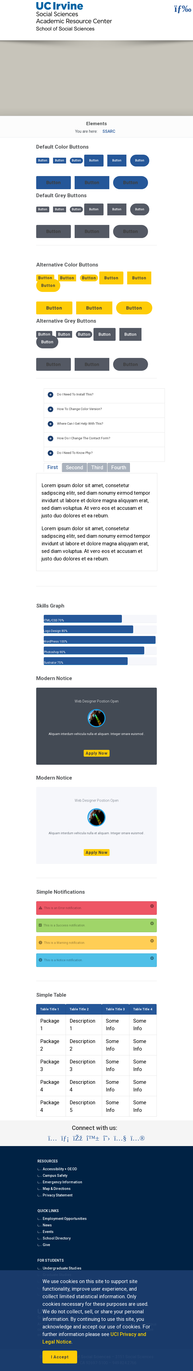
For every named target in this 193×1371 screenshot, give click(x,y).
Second (74, 467)
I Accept (60, 1357)
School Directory (54, 1238)
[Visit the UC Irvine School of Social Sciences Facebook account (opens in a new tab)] (77, 1138)
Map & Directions (54, 1189)
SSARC (109, 131)
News (44, 1225)
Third (97, 467)
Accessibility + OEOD (57, 1169)
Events (45, 1232)
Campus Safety (52, 1176)
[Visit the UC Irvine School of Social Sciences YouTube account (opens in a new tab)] (120, 1138)
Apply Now (97, 753)
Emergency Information (59, 1182)
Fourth (118, 467)
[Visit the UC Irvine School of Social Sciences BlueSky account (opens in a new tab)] (92, 1138)
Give (43, 1245)
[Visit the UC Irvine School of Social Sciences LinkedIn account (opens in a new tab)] (65, 1138)
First (52, 467)
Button (42, 160)
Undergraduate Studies (59, 1268)
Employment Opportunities (62, 1219)
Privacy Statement (55, 1195)
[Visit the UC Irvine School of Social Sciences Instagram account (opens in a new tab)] (52, 1138)
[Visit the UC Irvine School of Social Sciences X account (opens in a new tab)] (106, 1138)
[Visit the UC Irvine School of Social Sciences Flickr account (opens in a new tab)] (137, 1138)
